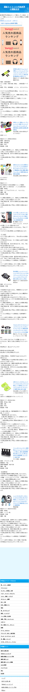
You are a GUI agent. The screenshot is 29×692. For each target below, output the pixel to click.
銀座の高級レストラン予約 (7, 656)
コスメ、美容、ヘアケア (7, 596)
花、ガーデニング (5, 610)
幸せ (2, 670)
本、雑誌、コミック (6, 639)
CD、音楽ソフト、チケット (7, 624)
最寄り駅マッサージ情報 (7, 662)
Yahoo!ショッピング (5, 20)
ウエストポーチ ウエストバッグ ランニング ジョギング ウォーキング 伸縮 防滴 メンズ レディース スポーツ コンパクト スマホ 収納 (20, 328)
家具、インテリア (5, 613)
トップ (3, 678)
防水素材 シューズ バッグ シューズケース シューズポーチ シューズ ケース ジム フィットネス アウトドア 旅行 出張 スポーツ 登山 (20, 275)
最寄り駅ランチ (4, 659)
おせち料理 (3, 665)
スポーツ (15, 20)
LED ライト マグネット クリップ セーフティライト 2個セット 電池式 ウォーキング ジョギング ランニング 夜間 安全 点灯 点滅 (20, 385)
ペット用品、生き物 (6, 616)
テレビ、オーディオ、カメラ (8, 636)
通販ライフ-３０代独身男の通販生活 (14, 8)
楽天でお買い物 (4, 650)
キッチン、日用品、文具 (7, 590)
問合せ (3, 690)
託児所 (2, 673)
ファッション (4, 588)
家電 (2, 627)
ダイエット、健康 (5, 599)
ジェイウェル (4, 667)
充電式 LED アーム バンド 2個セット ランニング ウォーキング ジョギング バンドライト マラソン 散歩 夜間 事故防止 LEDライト (20, 72)
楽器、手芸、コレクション (7, 619)
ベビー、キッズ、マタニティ (8, 593)
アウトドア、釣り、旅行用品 (8, 633)
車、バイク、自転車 (6, 585)
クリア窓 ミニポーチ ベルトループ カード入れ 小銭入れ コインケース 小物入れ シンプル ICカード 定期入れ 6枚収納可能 (20, 216)
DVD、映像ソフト (5, 605)
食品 (2, 607)
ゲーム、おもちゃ (5, 630)
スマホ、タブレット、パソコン (8, 642)
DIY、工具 (3, 602)
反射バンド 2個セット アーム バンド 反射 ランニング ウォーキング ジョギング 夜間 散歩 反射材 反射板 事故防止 (20, 126)
